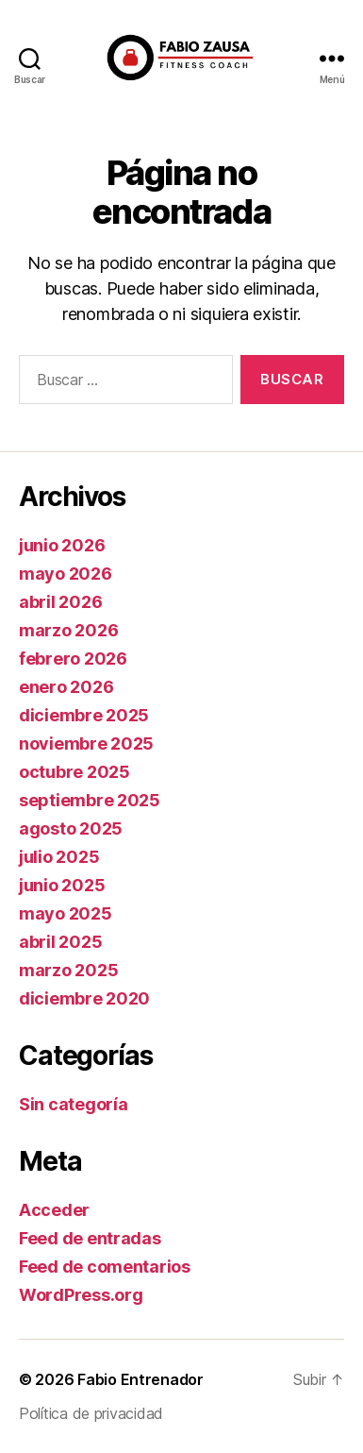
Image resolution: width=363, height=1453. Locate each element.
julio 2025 (59, 857)
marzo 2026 (68, 630)
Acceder (54, 1210)
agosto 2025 (71, 828)
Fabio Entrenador (140, 1379)
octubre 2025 (74, 772)
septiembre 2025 (89, 800)
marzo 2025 (68, 970)
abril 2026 (60, 602)
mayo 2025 (65, 913)
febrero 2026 (73, 658)
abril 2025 (60, 942)
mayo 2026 (65, 573)
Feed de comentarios (104, 1266)
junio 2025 (62, 885)
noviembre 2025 (86, 743)
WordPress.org (81, 1295)
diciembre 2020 (84, 998)
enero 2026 (66, 687)
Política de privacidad (91, 1413)
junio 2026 (62, 545)
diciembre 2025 (84, 715)
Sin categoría (73, 1104)
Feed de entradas (90, 1238)
